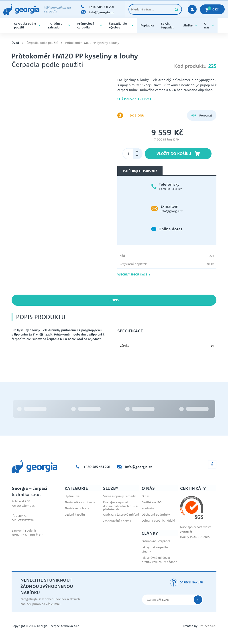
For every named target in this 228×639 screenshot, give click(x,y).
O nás (209, 25)
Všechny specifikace (134, 274)
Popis (114, 300)
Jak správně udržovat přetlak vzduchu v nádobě (159, 560)
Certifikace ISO (151, 502)
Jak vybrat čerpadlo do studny (157, 549)
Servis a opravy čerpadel (119, 496)
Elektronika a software (80, 502)
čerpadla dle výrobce (121, 25)
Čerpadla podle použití (27, 25)
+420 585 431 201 (170, 189)
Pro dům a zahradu (59, 25)
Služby (190, 25)
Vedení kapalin (75, 514)
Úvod (15, 43)
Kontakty (148, 508)
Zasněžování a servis (117, 521)
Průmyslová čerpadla (89, 25)
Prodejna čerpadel (115, 502)
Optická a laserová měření (121, 514)
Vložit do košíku (178, 153)
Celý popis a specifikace (136, 98)
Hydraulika (72, 496)
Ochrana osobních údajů (158, 520)
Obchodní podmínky (156, 514)
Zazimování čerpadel (156, 541)
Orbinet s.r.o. (207, 626)
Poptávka (147, 25)
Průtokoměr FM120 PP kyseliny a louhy (92, 43)
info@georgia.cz (172, 211)
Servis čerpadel (167, 25)
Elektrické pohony (77, 508)
